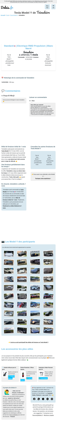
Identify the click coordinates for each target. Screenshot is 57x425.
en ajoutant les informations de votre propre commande (42, 111)
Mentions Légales (49, 415)
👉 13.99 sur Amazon (11, 377)
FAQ (47, 7)
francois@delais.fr (14, 414)
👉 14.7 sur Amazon (26, 379)
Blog (47, 5)
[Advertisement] (28, 30)
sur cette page (47, 114)
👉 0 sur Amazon (43, 378)
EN (53, 7)
